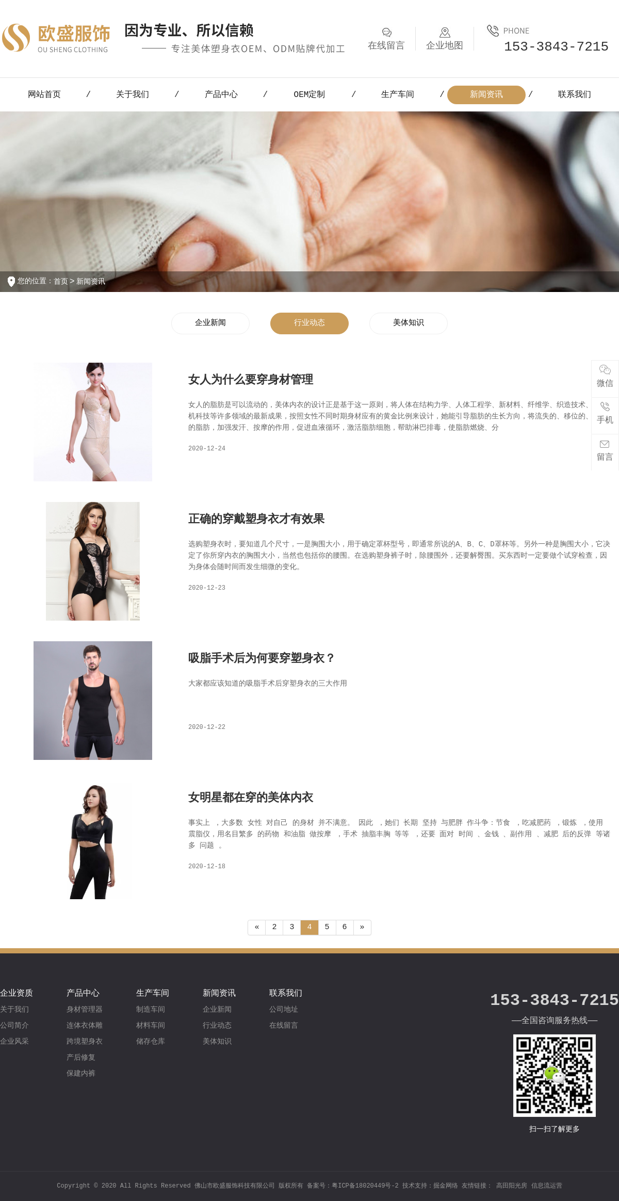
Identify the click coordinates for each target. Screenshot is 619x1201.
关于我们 (132, 95)
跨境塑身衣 (85, 1041)
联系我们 (574, 95)
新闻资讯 (486, 95)
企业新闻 (210, 323)
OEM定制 (309, 95)
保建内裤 (81, 1073)
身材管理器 (85, 1009)
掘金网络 (445, 1186)
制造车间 (150, 1009)
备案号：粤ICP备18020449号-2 (354, 1186)
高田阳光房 (511, 1186)
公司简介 (14, 1025)
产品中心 (221, 95)
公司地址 (283, 1009)
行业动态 (309, 323)
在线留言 (283, 1025)
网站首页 (44, 95)
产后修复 (81, 1057)
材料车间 (150, 1025)
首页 (61, 281)
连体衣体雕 (85, 1025)
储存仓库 (150, 1041)
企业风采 (14, 1041)
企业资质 (16, 993)
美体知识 (408, 323)
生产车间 (397, 95)
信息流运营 (546, 1186)
